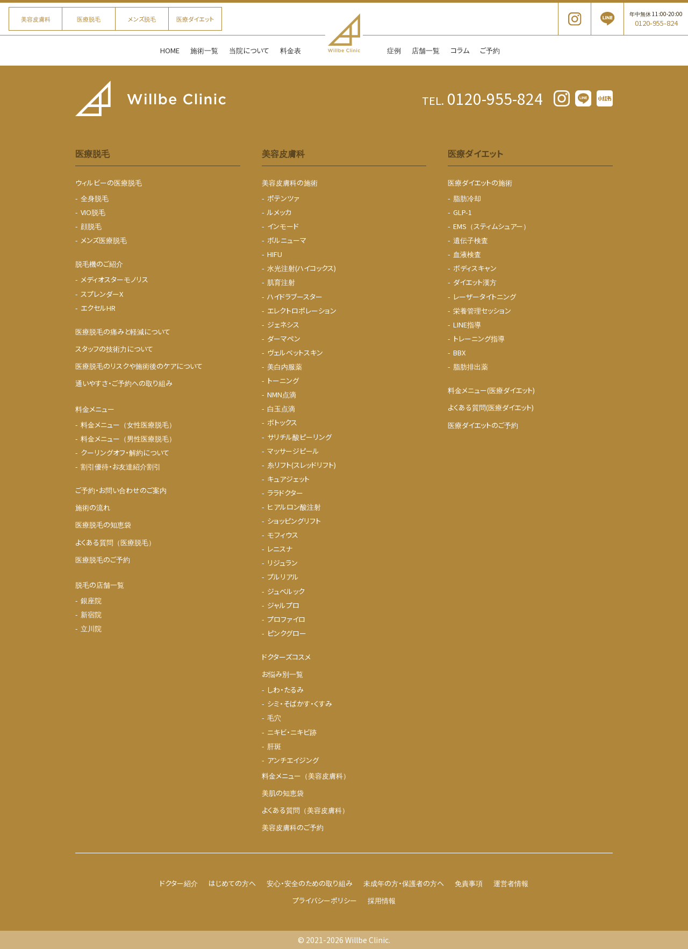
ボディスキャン (475, 268)
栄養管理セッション (482, 310)
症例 (394, 50)
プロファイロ (286, 619)
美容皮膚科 (36, 19)
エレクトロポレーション (301, 310)
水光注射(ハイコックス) (301, 268)
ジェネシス (283, 324)
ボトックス (282, 422)
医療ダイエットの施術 (480, 182)
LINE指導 (467, 324)
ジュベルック (286, 591)
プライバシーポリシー (324, 900)
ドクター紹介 (179, 883)
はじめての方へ (232, 883)
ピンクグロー (286, 633)
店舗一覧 (426, 50)
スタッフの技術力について (114, 349)
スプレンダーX (102, 294)
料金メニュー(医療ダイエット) (491, 390)
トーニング (283, 380)
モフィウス (282, 535)
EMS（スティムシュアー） (491, 226)
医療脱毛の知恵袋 (103, 524)
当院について (249, 50)
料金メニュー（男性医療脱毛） (128, 438)
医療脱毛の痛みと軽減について (122, 331)
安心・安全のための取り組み (310, 883)
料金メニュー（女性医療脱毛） (128, 424)
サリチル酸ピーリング (299, 437)
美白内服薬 (284, 366)
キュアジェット (288, 479)
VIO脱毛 (93, 212)
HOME (170, 50)
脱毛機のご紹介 (99, 264)
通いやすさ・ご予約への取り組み (124, 383)
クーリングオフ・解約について (125, 452)
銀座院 (91, 600)
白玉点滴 (281, 408)
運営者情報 (510, 883)
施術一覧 (204, 50)
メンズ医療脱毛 (104, 240)
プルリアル (283, 577)
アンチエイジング (293, 760)
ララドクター (285, 493)
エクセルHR (98, 308)
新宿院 (91, 614)
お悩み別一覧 (282, 674)
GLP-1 (462, 212)
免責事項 (469, 883)
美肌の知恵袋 (283, 793)
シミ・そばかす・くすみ (299, 703)
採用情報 (382, 900)
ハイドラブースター (294, 296)
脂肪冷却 (467, 198)
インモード (283, 226)
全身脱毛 (95, 198)
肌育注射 (281, 282)
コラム (459, 50)
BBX (459, 352)
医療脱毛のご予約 (102, 559)
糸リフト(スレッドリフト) (301, 465)
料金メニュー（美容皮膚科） (306, 775)
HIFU (274, 254)
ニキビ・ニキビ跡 (292, 732)
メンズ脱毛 (142, 19)
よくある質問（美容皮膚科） (305, 810)
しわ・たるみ (285, 689)
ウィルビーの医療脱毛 (108, 182)
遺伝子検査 (470, 240)
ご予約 (490, 50)
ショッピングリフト (294, 521)
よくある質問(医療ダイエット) (491, 407)
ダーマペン (283, 338)
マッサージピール (293, 451)
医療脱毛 (89, 19)
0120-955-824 (482, 98)
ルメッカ (279, 212)
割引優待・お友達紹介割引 (121, 466)
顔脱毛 (91, 226)
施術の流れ (92, 507)
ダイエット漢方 (475, 282)
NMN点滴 (281, 394)
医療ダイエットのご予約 (483, 425)
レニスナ (279, 549)
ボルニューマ (286, 240)
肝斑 (274, 746)
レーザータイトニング (484, 296)
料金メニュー (94, 409)
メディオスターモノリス (114, 279)
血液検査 (467, 254)
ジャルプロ (283, 605)
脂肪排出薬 (470, 366)
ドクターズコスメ (286, 657)
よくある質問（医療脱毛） (115, 542)
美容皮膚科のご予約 (293, 827)
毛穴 (274, 717)
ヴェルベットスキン (295, 352)
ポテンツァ (283, 198)
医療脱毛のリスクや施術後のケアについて (139, 366)
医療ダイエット (195, 19)
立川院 (91, 628)
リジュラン (282, 563)
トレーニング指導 (479, 338)
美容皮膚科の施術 (290, 182)
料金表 (290, 50)
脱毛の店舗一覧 (99, 585)
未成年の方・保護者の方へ (403, 883)
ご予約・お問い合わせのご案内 (121, 490)
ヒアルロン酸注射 (294, 507)
